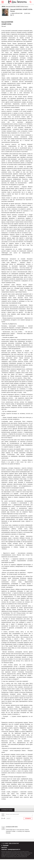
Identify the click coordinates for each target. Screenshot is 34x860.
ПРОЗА (3, 6)
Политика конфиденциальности (10, 850)
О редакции (4, 846)
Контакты (4, 848)
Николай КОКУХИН (17, 13)
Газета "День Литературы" (10, 843)
